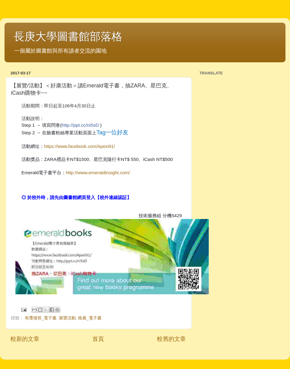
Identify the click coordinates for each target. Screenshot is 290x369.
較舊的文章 (171, 339)
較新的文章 (25, 339)
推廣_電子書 (90, 318)
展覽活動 (67, 318)
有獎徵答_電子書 (41, 318)
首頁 (98, 339)
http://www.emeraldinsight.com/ (98, 172)
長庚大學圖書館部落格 (68, 36)
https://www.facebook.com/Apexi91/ (79, 146)
